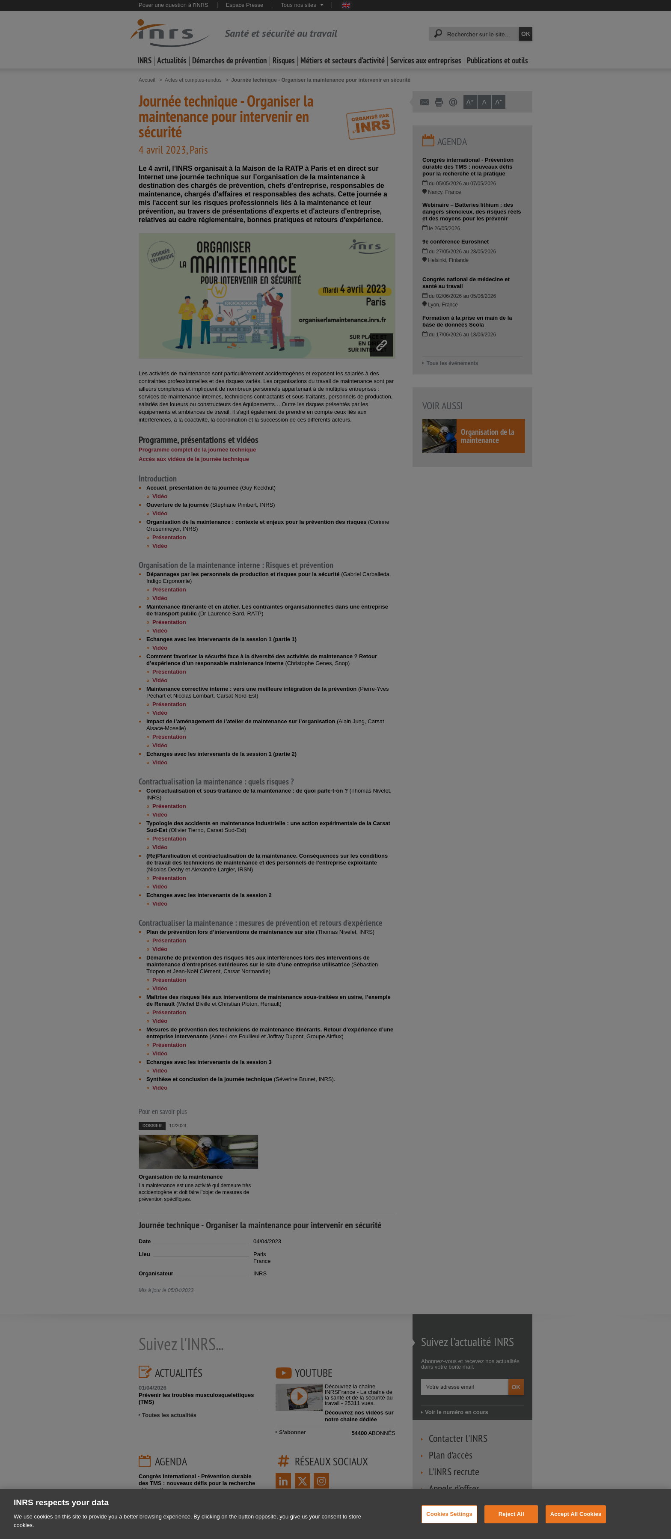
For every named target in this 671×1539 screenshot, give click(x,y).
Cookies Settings (449, 1525)
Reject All (511, 1525)
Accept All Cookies (576, 1525)
